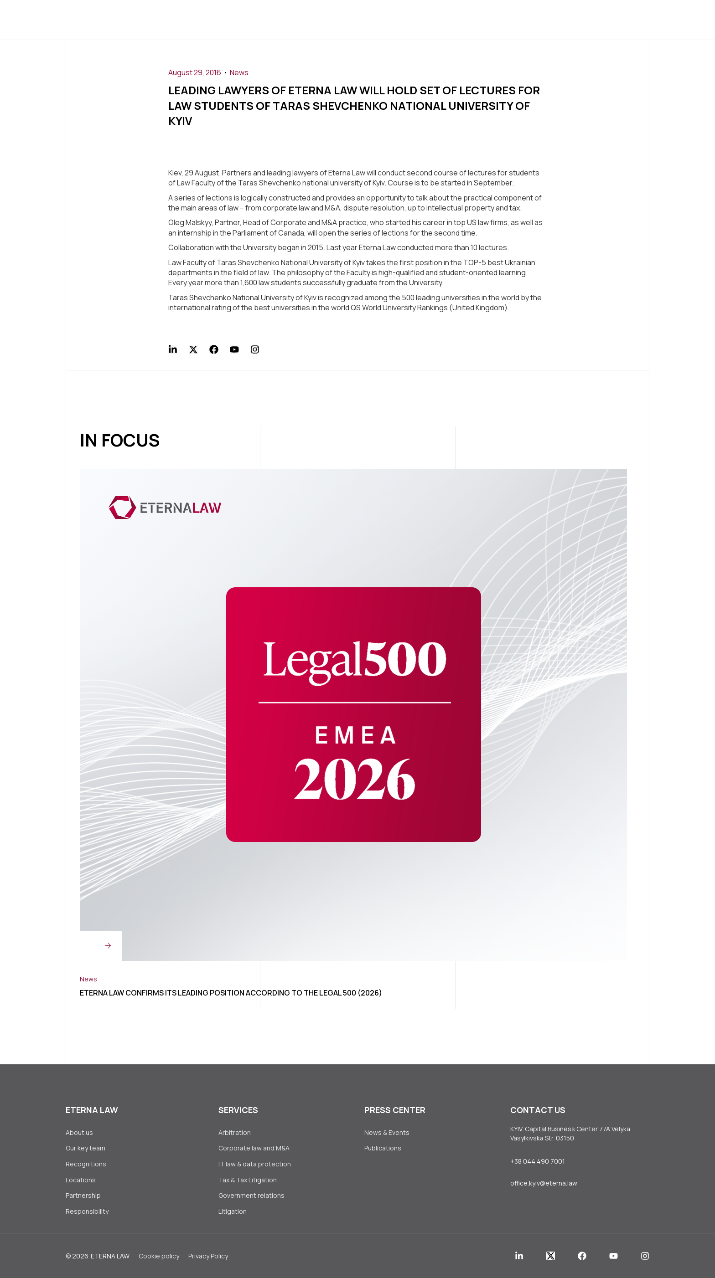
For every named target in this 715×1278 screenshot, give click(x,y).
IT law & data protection (254, 1164)
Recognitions (86, 1164)
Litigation (232, 1213)
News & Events (386, 1132)
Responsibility (87, 1213)
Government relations (251, 1197)
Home (167, 19)
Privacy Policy (208, 1258)
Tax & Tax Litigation (248, 1180)
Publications (382, 1148)
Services (266, 19)
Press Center (376, 19)
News (239, 72)
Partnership (83, 1197)
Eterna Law (110, 1258)
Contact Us (492, 19)
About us (212, 19)
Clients (316, 19)
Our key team (85, 1148)
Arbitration (234, 1132)
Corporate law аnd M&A (254, 1148)
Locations (81, 1180)
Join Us (435, 19)
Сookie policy (159, 1258)
